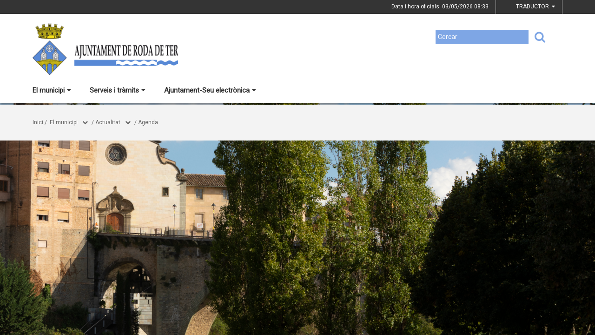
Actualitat (107, 122)
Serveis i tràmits (117, 90)
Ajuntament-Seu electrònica (210, 90)
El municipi (52, 90)
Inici (38, 122)
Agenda (148, 122)
